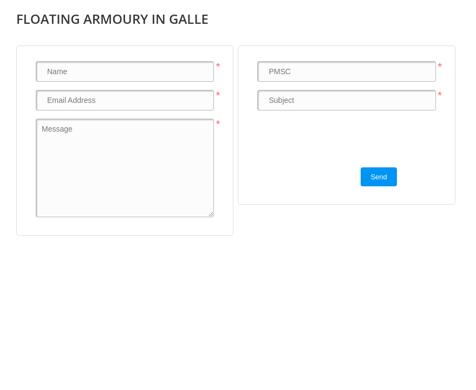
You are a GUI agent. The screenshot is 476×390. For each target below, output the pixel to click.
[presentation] (339, 140)
